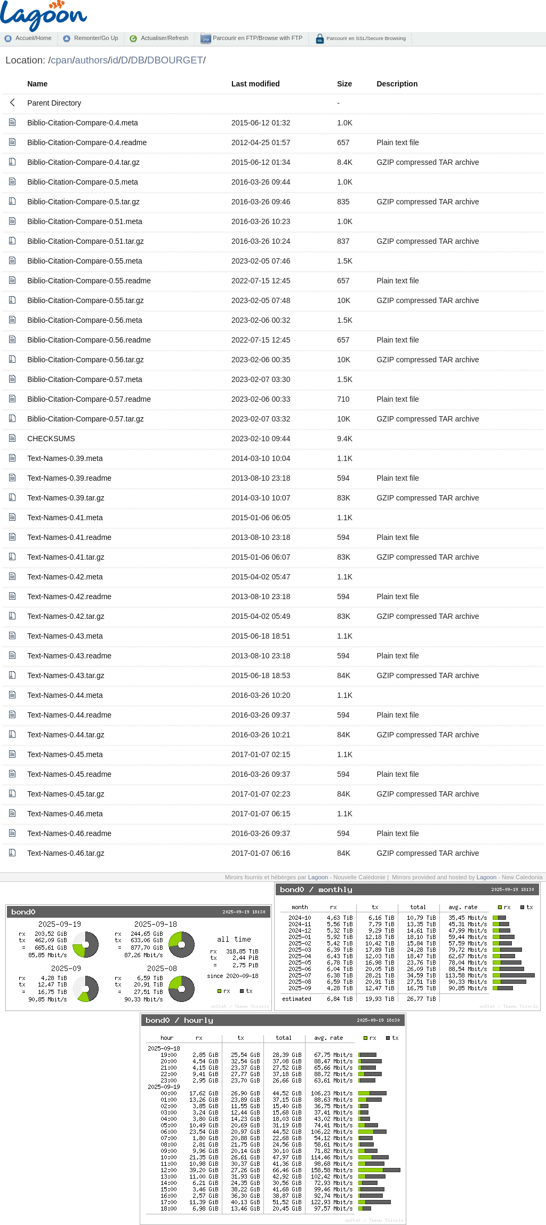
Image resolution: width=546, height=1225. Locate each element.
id (114, 60)
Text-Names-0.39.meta (65, 458)
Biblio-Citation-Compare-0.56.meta (84, 320)
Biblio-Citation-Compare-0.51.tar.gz (85, 241)
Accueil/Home (33, 38)
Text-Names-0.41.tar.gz (66, 557)
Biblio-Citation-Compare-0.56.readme (89, 340)
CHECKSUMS (51, 438)
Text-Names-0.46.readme (69, 833)
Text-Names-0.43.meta (65, 636)
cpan (61, 60)
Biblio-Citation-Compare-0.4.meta (82, 122)
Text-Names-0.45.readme (69, 774)
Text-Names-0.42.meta (65, 576)
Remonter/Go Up (96, 38)
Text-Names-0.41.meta (65, 517)
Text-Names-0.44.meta (65, 695)
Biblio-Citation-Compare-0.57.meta (84, 379)
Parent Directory (54, 103)
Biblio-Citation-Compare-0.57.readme (89, 399)
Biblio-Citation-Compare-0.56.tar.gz (85, 359)
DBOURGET (175, 60)
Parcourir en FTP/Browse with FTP (256, 38)
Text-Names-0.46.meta (65, 813)
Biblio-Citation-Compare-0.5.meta (82, 182)
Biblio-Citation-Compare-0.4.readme (87, 142)
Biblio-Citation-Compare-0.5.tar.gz (83, 201)
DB (137, 60)
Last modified (255, 83)
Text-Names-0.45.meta (65, 754)
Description (396, 83)
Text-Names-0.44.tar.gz (66, 734)
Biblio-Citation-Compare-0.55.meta (84, 261)
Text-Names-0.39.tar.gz (66, 498)
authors (91, 60)
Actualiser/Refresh (164, 38)
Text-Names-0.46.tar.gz (66, 853)
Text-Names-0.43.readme (69, 655)
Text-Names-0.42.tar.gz (66, 616)
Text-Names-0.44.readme (69, 715)
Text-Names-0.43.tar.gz (66, 675)
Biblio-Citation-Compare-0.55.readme (89, 280)
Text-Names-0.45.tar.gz (66, 794)
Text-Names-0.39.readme (69, 478)
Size (344, 83)
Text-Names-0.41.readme (69, 537)
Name (37, 83)
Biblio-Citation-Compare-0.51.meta (84, 221)
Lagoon (318, 877)
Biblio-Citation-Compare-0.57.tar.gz (85, 419)
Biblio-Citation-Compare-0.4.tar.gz (83, 162)
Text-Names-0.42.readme (69, 596)
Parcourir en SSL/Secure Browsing (365, 38)
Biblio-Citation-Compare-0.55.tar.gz (85, 300)
